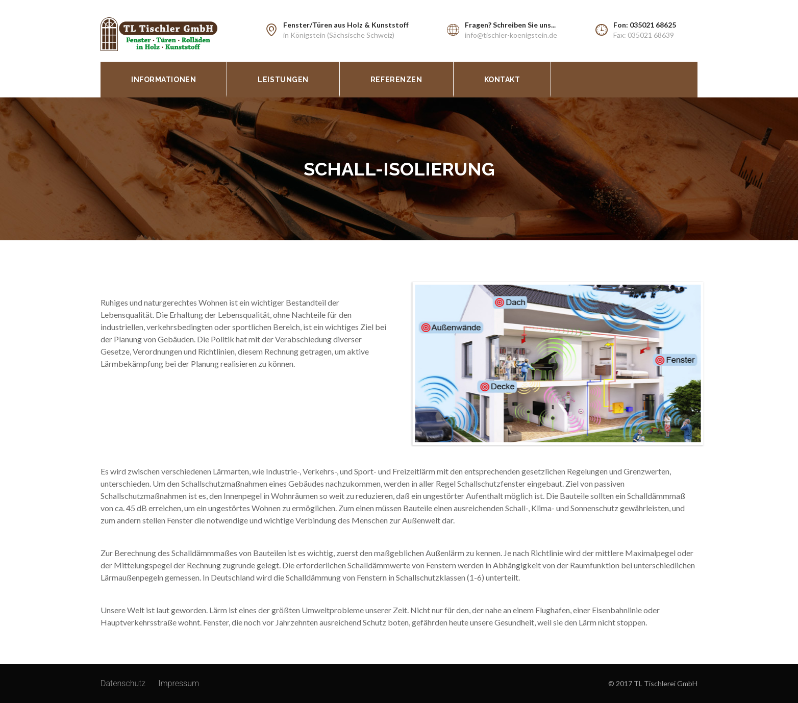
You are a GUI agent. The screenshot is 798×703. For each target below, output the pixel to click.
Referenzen (396, 80)
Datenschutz (123, 683)
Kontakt (502, 80)
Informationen (163, 80)
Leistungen (283, 80)
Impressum (178, 683)
